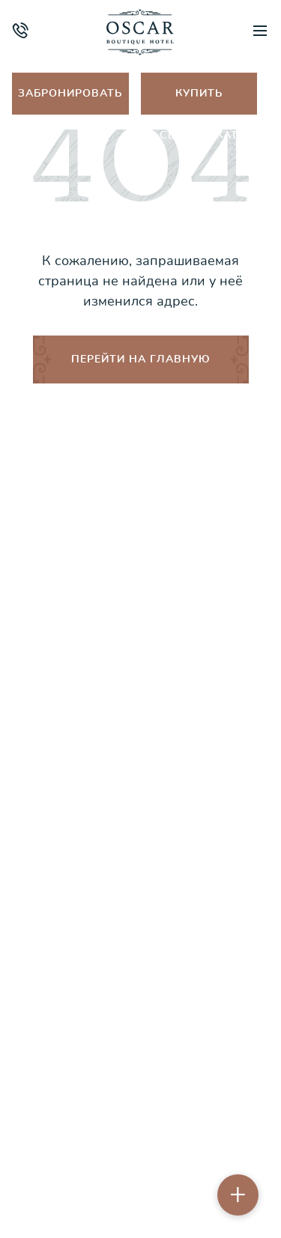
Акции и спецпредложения (140, 733)
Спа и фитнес (140, 628)
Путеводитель (140, 663)
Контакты (140, 874)
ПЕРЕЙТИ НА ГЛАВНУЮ (141, 359)
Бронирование (141, 909)
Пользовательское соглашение (141, 1177)
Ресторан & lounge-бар (140, 698)
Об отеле (140, 557)
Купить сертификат (199, 100)
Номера (140, 592)
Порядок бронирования (141, 804)
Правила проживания (141, 768)
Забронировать (70, 93)
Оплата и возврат (141, 839)
